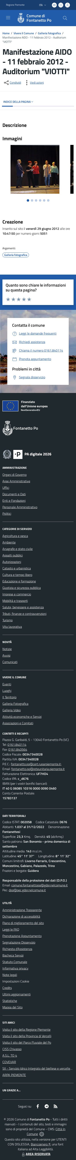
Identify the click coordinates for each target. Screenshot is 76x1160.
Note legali (9, 974)
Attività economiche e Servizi (22, 716)
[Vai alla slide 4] (40, 200)
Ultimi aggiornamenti (16, 994)
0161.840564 (17, 749)
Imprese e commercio (16, 594)
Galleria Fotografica (15, 703)
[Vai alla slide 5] (44, 200)
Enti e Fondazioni (14, 500)
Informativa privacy (15, 968)
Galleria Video (11, 710)
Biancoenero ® (40, 1144)
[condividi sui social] (12, 82)
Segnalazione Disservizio (18, 942)
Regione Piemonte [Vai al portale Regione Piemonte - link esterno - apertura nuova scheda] (15, 5)
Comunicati (9, 661)
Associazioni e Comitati (17, 723)
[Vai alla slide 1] (28, 200)
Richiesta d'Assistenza (17, 948)
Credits (7, 987)
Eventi (6, 684)
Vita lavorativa (12, 626)
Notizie (7, 648)
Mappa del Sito (12, 1007)
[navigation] (8, 17)
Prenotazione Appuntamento (22, 935)
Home (6, 33)
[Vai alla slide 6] (48, 200)
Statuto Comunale (14, 961)
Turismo (7, 620)
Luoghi (6, 690)
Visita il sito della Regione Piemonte (26, 1029)
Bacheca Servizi (13, 955)
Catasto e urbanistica (16, 568)
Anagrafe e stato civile (17, 548)
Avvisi (6, 655)
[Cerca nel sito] (65, 18)
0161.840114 (16, 744)
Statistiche (9, 1000)
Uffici (5, 487)
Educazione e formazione (19, 581)
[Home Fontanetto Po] (36, 18)
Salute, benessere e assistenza (23, 607)
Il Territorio (9, 697)
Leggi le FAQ (10, 929)
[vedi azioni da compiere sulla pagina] (34, 82)
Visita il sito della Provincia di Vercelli (26, 1036)
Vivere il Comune (24, 33)
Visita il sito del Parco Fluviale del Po (26, 1042)
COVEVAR (9, 1061)
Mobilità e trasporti (15, 600)
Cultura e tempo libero (17, 574)
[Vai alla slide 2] (32, 200)
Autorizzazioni (11, 561)
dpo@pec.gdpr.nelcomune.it (27, 890)
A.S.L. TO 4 (9, 1055)
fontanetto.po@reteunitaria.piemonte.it (38, 768)
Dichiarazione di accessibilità (21, 916)
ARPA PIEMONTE (14, 1074)
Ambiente (9, 542)
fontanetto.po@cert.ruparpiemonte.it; (36, 764)
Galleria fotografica (49, 33)
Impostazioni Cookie (15, 981)
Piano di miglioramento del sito (23, 922)
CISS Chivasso (11, 1049)
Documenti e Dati (14, 494)
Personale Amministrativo (19, 507)
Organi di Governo (14, 474)
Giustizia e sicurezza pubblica (21, 587)
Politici (6, 513)
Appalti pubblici (12, 555)
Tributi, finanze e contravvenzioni (24, 613)
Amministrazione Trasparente (22, 909)
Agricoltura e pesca (15, 535)
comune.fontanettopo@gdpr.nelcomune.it (39, 885)
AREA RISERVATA (35, 1153)
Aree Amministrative (16, 481)
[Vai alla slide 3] (36, 200)
